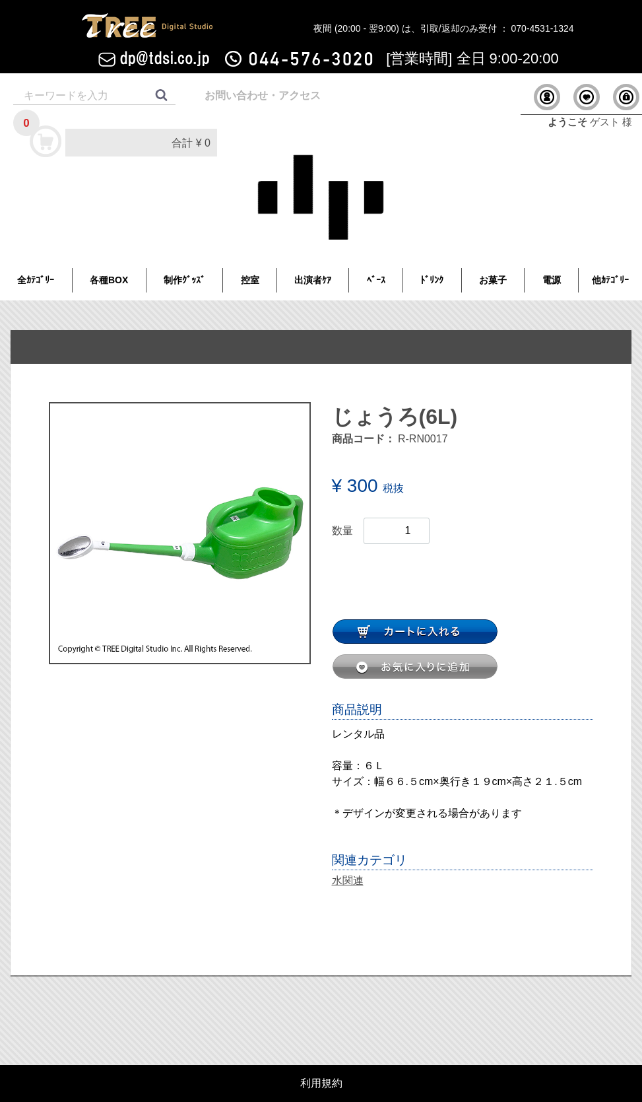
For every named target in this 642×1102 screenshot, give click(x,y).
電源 (551, 280)
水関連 (348, 880)
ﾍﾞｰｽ (376, 280)
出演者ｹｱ (312, 280)
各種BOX (109, 280)
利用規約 (321, 1083)
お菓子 (493, 280)
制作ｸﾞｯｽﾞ (184, 280)
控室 (250, 280)
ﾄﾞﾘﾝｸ (431, 280)
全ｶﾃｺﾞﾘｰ (35, 280)
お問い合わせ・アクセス (263, 95)
